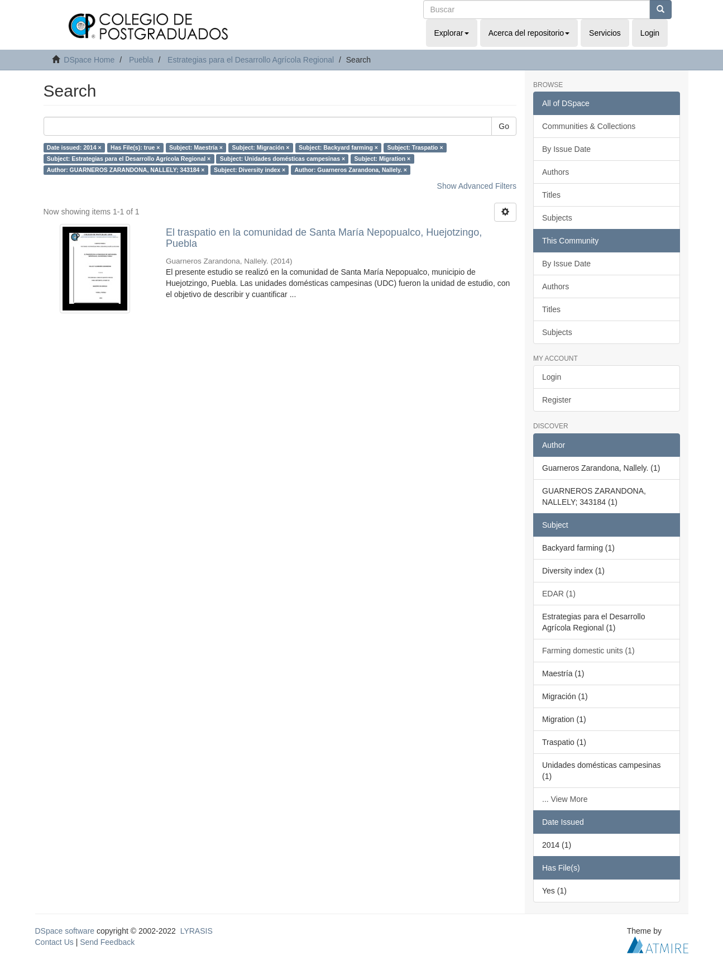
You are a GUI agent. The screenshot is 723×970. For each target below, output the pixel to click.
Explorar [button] (451, 32)
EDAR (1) (559, 593)
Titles (551, 194)
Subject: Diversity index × (249, 169)
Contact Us (54, 942)
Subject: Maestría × (196, 147)
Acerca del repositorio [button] (529, 32)
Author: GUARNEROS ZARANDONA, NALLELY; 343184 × (126, 169)
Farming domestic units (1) (588, 650)
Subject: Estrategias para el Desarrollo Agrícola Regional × (128, 158)
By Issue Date (566, 149)
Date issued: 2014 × (74, 147)
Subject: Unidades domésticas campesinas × (282, 158)
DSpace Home (89, 59)
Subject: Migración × (260, 147)
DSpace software (65, 930)
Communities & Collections (588, 126)
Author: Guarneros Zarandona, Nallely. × (351, 169)
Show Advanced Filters (476, 185)
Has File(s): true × (135, 147)
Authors (555, 172)
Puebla (141, 59)
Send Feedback (107, 942)
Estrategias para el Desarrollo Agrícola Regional (250, 59)
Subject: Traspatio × (415, 147)
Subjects (557, 217)
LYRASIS (196, 930)
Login (551, 376)
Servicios (605, 32)
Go (504, 126)
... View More (564, 799)
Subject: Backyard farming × (338, 147)
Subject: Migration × (383, 158)
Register (556, 399)
